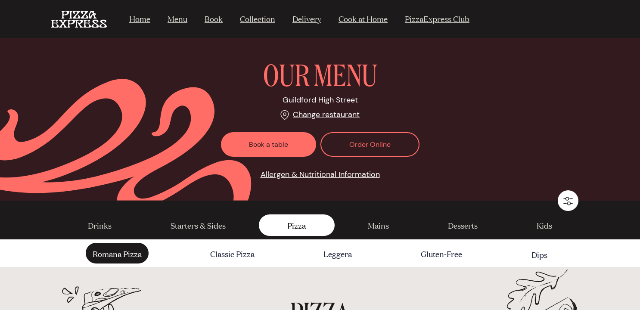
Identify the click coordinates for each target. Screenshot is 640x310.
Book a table (268, 144)
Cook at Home (363, 18)
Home (139, 18)
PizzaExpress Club (437, 18)
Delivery (306, 18)
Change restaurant (326, 114)
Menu (177, 18)
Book (214, 18)
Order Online (370, 144)
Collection (257, 18)
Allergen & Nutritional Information (320, 174)
